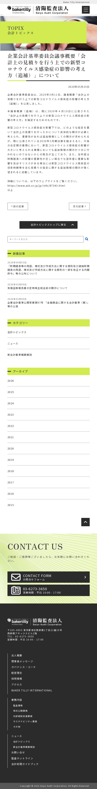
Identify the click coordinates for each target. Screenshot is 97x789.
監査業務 (18, 705)
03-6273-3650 (55, 590)
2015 (10, 505)
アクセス (16, 684)
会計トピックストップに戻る (48, 224)
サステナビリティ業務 (25, 721)
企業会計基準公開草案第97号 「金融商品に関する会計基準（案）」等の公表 (48, 302)
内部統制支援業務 (23, 716)
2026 (10, 381)
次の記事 (78, 206)
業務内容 (16, 700)
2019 (10, 460)
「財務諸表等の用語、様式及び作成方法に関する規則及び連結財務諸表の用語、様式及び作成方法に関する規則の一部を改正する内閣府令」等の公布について (48, 268)
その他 (17, 726)
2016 (10, 493)
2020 (10, 448)
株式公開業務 (20, 710)
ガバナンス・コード (23, 667)
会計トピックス (17, 332)
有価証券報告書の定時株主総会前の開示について (48, 286)
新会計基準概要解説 (19, 355)
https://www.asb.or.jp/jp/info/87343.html (36, 185)
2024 (10, 403)
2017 (10, 482)
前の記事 (18, 206)
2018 (10, 471)
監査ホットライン (22, 758)
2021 (10, 437)
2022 (10, 426)
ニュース (12, 343)
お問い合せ (18, 752)
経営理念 (16, 673)
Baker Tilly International (76, 2)
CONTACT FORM (55, 577)
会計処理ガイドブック (25, 764)
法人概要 (16, 655)
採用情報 (16, 678)
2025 (10, 392)
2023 (10, 414)
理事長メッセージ (22, 661)
